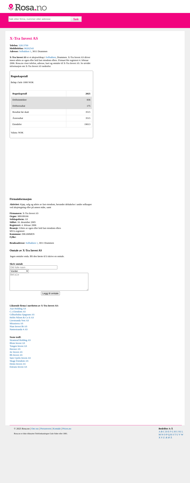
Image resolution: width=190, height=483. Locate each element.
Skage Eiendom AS (19, 404)
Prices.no (66, 472)
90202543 (29, 48)
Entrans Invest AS (18, 410)
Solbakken (51, 57)
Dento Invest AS (18, 407)
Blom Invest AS (17, 387)
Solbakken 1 (25, 51)
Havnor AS (15, 393)
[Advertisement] (51, 208)
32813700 (23, 45)
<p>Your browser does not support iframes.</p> (37, 365)
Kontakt (57, 472)
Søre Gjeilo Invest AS (20, 401)
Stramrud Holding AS (20, 384)
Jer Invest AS (16, 396)
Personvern (45, 472)
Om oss (35, 472)
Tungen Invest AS (18, 390)
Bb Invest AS (16, 398)
